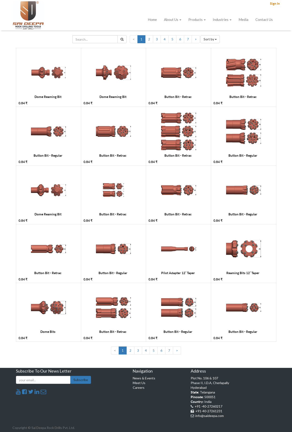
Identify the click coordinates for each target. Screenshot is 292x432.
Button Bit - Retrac (178, 97)
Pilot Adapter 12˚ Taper (178, 273)
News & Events (144, 378)
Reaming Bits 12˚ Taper (242, 273)
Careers (138, 387)
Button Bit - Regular (48, 155)
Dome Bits (47, 332)
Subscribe (80, 380)
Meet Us (139, 383)
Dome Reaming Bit (47, 97)
